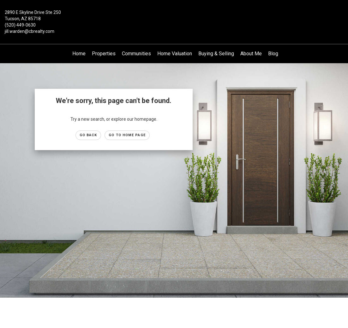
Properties (104, 54)
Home (79, 54)
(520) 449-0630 (20, 24)
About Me (251, 54)
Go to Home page (127, 135)
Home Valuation (174, 54)
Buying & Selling (216, 54)
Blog (273, 54)
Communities (136, 54)
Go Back (88, 135)
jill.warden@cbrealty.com (29, 31)
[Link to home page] (174, 17)
